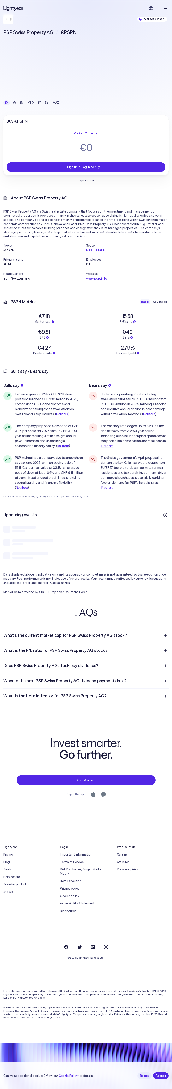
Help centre (11, 877)
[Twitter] (79, 947)
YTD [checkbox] (31, 103)
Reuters (62, 414)
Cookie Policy (68, 1076)
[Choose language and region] (151, 8)
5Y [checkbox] (47, 103)
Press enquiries (127, 869)
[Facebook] (66, 947)
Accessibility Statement (77, 903)
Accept (161, 1076)
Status (8, 892)
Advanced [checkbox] (160, 302)
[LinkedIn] (93, 947)
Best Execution (70, 881)
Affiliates (123, 862)
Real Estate (95, 250)
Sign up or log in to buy (86, 167)
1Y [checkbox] (39, 103)
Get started (86, 780)
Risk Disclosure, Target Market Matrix (81, 871)
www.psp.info (96, 278)
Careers (122, 854)
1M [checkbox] (22, 103)
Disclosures (68, 911)
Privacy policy (69, 888)
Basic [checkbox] (145, 302)
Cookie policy (69, 896)
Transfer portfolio (16, 884)
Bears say (100, 385)
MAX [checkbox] (56, 103)
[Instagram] (106, 947)
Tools (7, 869)
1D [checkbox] (6, 103)
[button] (44, 245)
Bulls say (13, 385)
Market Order (85, 133)
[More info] (165, 515)
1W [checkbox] (14, 103)
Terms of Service (71, 862)
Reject (144, 1076)
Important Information (76, 854)
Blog (6, 862)
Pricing (8, 854)
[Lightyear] (13, 8)
